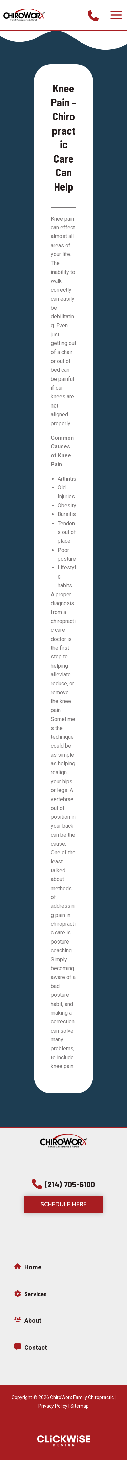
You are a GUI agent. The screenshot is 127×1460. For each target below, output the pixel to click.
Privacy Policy (52, 1406)
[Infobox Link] (93, 15)
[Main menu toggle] (116, 15)
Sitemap (79, 1406)
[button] (63, 1184)
